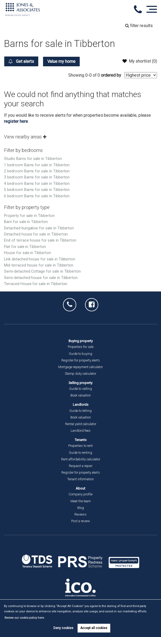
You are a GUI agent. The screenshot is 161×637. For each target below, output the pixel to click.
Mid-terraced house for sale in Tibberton (38, 265)
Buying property (81, 341)
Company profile (80, 494)
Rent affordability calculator (80, 459)
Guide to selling (80, 389)
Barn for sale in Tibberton (26, 222)
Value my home (61, 61)
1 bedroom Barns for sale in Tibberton (37, 165)
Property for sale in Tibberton (29, 215)
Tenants (81, 440)
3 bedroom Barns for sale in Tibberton (37, 177)
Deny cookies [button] (63, 628)
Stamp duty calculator (80, 374)
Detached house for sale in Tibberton (36, 234)
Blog (80, 508)
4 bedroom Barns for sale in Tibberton (37, 183)
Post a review (80, 521)
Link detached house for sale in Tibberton (39, 259)
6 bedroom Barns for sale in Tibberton (37, 196)
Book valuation (80, 395)
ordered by (111, 75)
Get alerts (21, 61)
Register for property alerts (80, 360)
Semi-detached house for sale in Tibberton (41, 278)
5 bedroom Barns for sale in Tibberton (37, 189)
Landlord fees (81, 431)
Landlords (80, 405)
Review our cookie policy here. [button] (25, 617)
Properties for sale (81, 347)
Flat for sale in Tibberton (25, 247)
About (80, 488)
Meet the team (80, 501)
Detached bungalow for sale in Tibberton (39, 228)
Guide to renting (80, 453)
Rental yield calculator (80, 424)
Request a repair (80, 466)
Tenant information (80, 479)
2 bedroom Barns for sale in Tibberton (37, 171)
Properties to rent (80, 446)
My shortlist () (139, 61)
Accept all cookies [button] (93, 628)
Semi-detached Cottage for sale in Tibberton (42, 271)
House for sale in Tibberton (27, 253)
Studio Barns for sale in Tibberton (33, 158)
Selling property (80, 383)
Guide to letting (80, 411)
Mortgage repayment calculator (80, 367)
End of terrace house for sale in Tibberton (40, 240)
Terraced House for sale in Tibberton (35, 284)
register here (16, 121)
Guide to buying (80, 354)
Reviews (80, 514)
